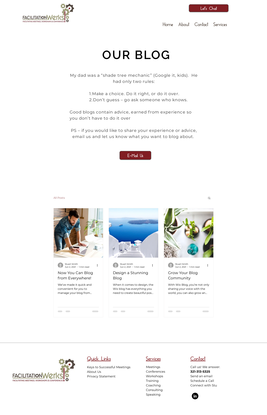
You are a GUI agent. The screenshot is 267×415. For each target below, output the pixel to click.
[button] (135, 155)
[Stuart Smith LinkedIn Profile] (195, 396)
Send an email (201, 376)
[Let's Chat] (208, 8)
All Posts (59, 197)
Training (152, 381)
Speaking (153, 394)
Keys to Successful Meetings (108, 367)
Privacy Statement (101, 376)
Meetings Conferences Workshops (155, 371)
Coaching (153, 385)
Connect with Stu (204, 385)
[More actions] (98, 265)
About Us (94, 372)
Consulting (154, 390)
